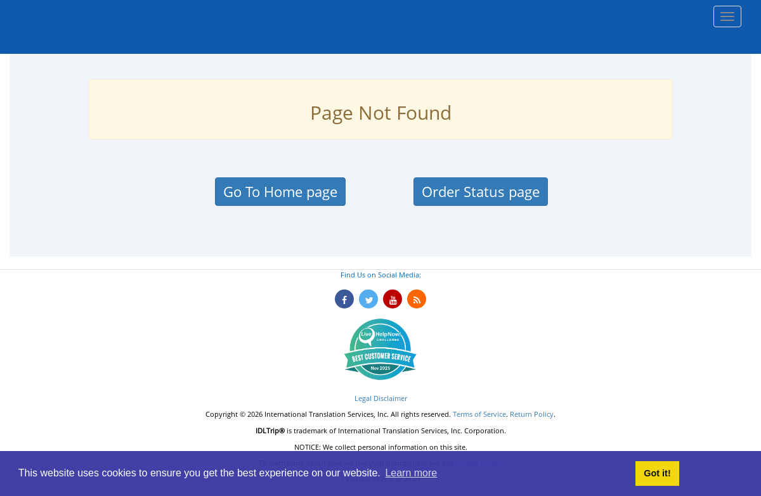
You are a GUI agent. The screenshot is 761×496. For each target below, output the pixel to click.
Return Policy (532, 414)
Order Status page (481, 191)
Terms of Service (479, 414)
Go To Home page (280, 191)
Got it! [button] (657, 473)
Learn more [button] (411, 472)
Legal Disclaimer (380, 398)
